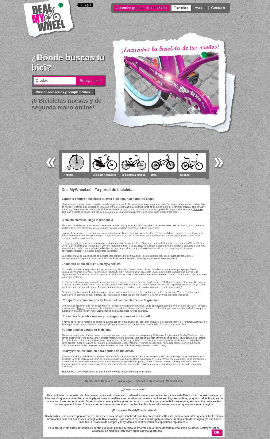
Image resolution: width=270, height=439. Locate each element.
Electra (155, 282)
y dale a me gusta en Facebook (190, 305)
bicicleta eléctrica (75, 233)
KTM (162, 282)
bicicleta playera (131, 212)
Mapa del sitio (174, 381)
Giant (168, 282)
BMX (150, 212)
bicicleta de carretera (106, 212)
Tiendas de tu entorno (148, 381)
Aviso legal (124, 381)
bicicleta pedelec (73, 243)
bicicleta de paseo (81, 212)
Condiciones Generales (99, 381)
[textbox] (54, 80)
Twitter (80, 308)
